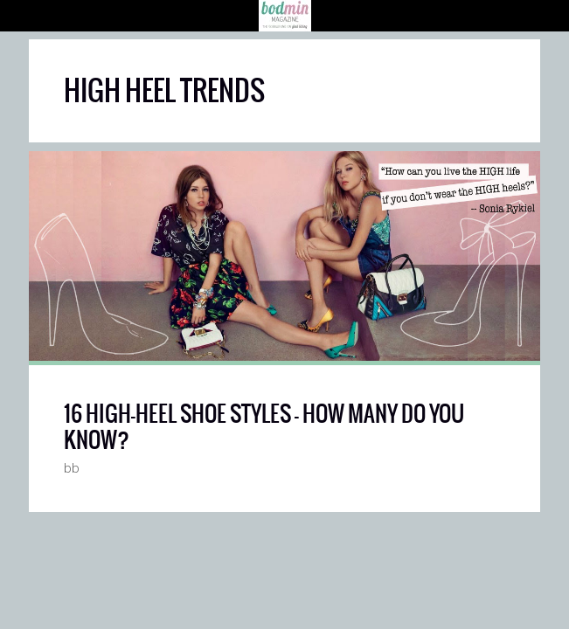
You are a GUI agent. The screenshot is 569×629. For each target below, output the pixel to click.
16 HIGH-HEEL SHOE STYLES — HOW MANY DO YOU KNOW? (264, 426)
